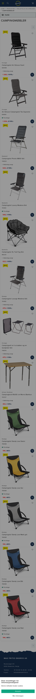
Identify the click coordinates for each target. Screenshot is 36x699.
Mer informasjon (18, 696)
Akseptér (18, 691)
